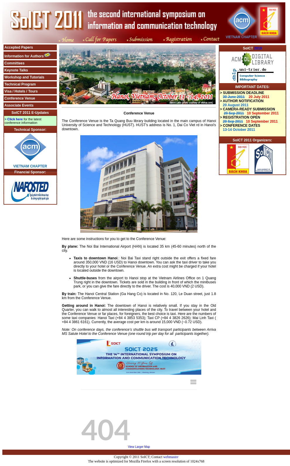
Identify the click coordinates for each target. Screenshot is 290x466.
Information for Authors (24, 56)
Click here (15, 119)
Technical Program (20, 84)
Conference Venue (19, 98)
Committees (14, 63)
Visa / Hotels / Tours (21, 91)
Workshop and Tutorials (24, 77)
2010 (258, 48)
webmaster (170, 457)
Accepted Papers (18, 47)
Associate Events (18, 105)
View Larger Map (139, 446)
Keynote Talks (16, 70)
